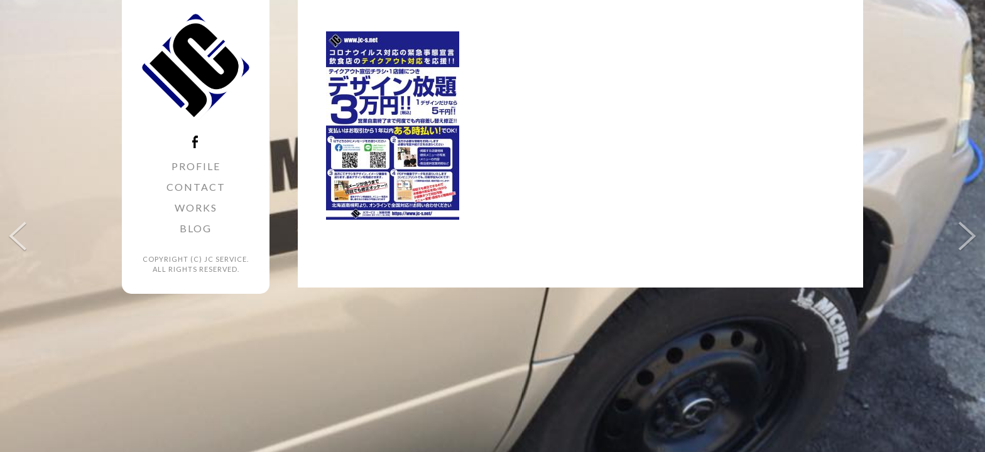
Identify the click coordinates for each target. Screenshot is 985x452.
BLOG (196, 228)
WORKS (196, 207)
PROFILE (195, 166)
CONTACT (196, 187)
